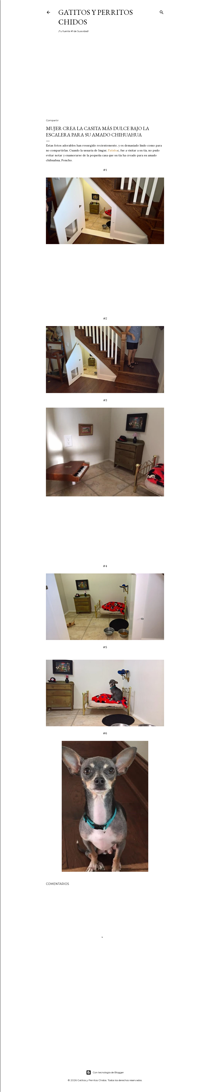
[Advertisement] (105, 79)
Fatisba (113, 150)
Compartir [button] (52, 120)
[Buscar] (161, 11)
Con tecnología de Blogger (105, 1072)
